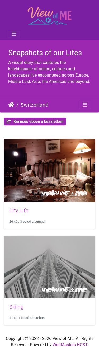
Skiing (16, 307)
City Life (18, 210)
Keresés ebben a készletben (35, 121)
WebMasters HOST (70, 344)
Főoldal (11, 105)
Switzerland (34, 105)
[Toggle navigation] (14, 34)
